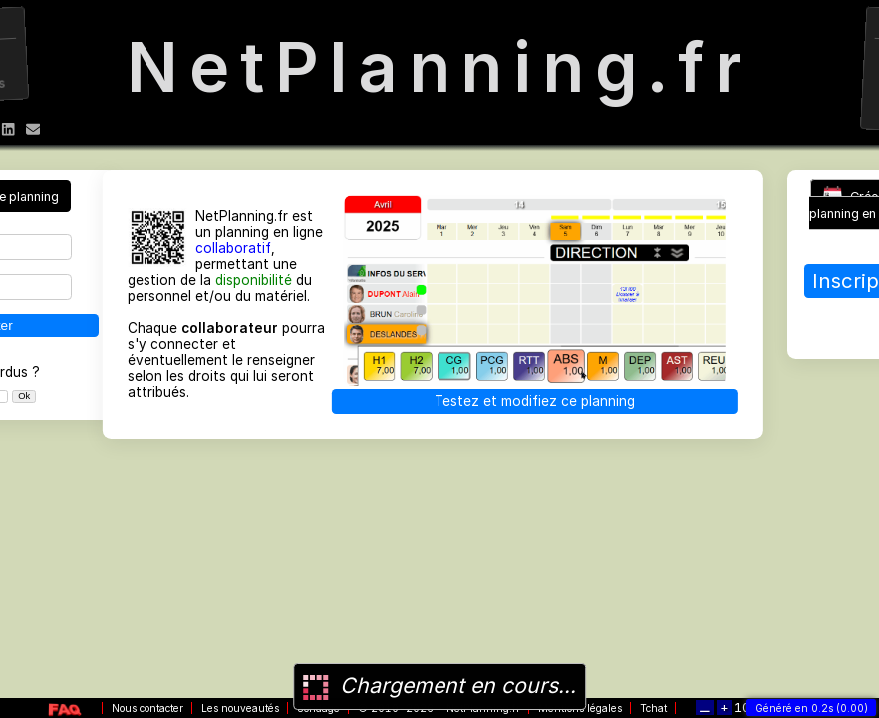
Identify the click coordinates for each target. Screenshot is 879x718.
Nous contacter (147, 708)
